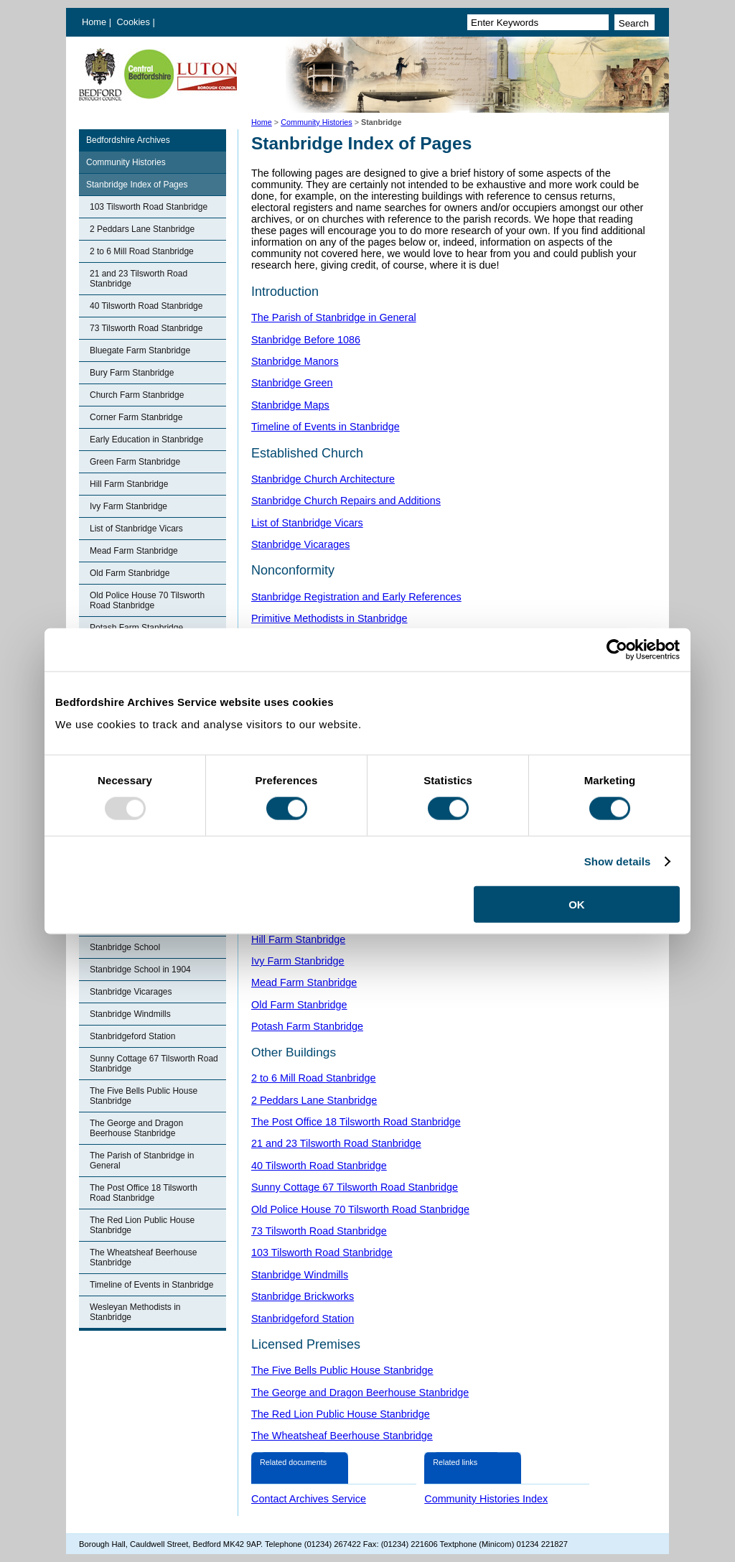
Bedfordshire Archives (128, 140)
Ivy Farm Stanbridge (128, 506)
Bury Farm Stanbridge (132, 373)
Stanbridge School (125, 947)
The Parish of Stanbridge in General (142, 1160)
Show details (617, 861)
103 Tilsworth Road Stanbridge (148, 207)
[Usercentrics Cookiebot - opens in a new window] (617, 649)
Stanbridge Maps (290, 405)
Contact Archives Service (308, 1499)
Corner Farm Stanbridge (136, 417)
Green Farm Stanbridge (135, 462)
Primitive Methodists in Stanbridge (329, 618)
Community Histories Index (486, 1499)
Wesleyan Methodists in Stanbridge (135, 1312)
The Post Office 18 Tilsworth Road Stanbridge (143, 1193)
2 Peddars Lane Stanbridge (142, 229)
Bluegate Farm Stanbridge (140, 350)
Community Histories (316, 122)
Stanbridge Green (292, 383)
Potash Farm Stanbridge (307, 1026)
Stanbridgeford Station (132, 1036)
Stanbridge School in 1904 (140, 969)
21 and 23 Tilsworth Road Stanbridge (138, 279)
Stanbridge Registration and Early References (356, 597)
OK (576, 904)
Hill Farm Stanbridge (129, 484)
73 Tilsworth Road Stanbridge (146, 328)
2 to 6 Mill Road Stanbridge (142, 251)
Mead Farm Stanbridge (134, 551)
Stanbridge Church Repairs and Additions (346, 500)
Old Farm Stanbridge (129, 573)
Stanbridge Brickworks (302, 1296)
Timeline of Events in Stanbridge (151, 1285)
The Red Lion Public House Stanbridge (142, 1225)
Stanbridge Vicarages (131, 992)
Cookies (135, 22)
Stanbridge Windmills (130, 1014)
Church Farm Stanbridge (137, 395)
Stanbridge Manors (295, 361)
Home (94, 22)
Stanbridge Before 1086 (305, 339)
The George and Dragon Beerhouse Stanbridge (136, 1128)
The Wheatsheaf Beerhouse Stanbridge (143, 1257)
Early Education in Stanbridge (146, 439)
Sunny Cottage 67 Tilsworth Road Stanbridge (154, 1064)
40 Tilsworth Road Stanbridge (146, 306)
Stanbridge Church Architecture (323, 479)
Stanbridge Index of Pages (136, 185)
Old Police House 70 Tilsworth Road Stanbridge (147, 600)
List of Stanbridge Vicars (136, 529)
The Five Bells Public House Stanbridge (143, 1096)
